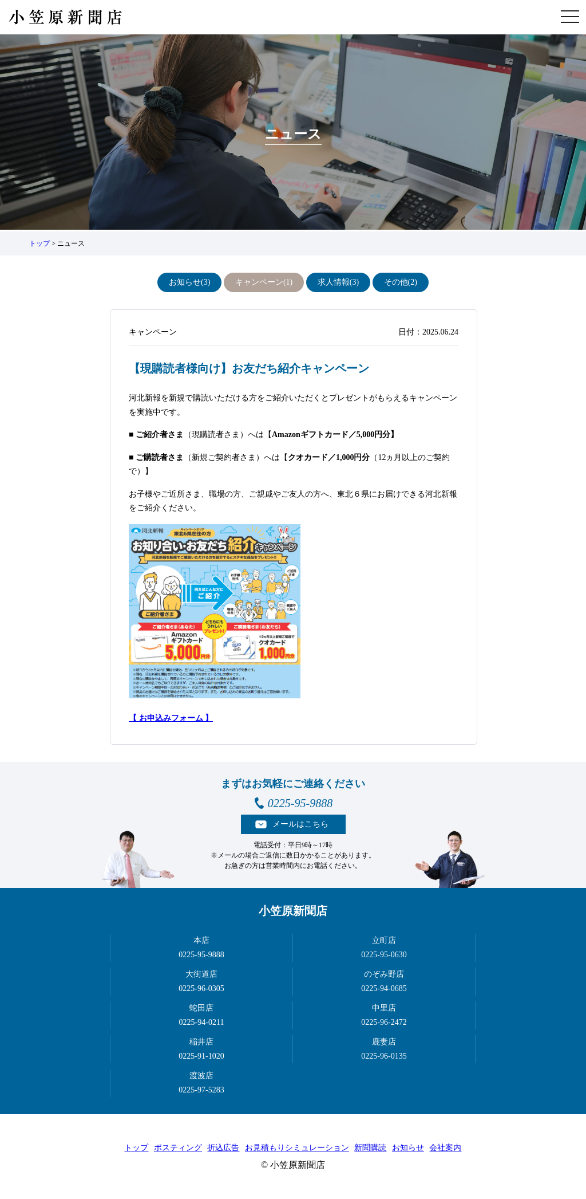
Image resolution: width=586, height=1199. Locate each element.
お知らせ (408, 1147)
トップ (39, 243)
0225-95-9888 (300, 803)
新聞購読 (370, 1147)
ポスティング (178, 1147)
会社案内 (445, 1147)
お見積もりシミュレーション (297, 1147)
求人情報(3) (338, 282)
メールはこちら (300, 824)
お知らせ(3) (189, 282)
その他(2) (400, 282)
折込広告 (223, 1147)
